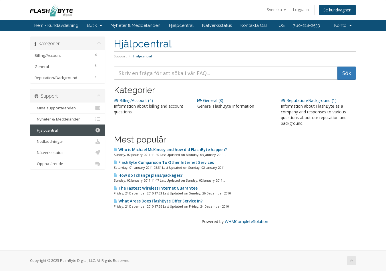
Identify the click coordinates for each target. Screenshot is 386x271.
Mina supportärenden (68, 108)
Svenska (276, 9)
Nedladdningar (68, 141)
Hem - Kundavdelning (56, 25)
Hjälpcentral (181, 25)
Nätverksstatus (217, 25)
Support (120, 56)
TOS (280, 25)
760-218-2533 (306, 25)
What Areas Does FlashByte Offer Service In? (158, 201)
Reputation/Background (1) (309, 100)
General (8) (210, 100)
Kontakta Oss (253, 25)
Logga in (301, 9)
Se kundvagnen (337, 10)
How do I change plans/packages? (148, 175)
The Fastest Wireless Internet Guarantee (156, 188)
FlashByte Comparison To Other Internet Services (164, 162)
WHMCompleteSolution (246, 221)
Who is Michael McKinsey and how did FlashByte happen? (170, 149)
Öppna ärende (68, 163)
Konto (343, 25)
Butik (94, 25)
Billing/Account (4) (133, 100)
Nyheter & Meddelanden (135, 25)
